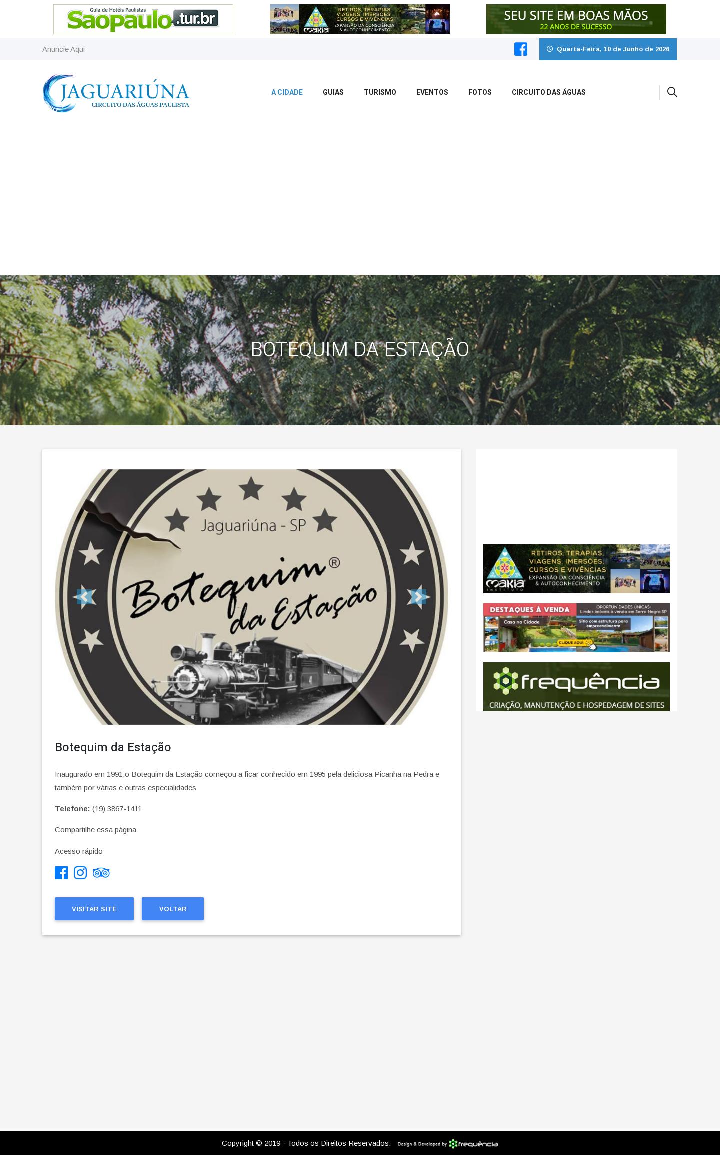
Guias (333, 92)
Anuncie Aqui (63, 49)
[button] (84, 597)
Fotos (480, 92)
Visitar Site (94, 909)
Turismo (380, 92)
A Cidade (287, 92)
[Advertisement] (360, 200)
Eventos (432, 92)
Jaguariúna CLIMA (577, 496)
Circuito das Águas (549, 92)
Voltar (173, 909)
